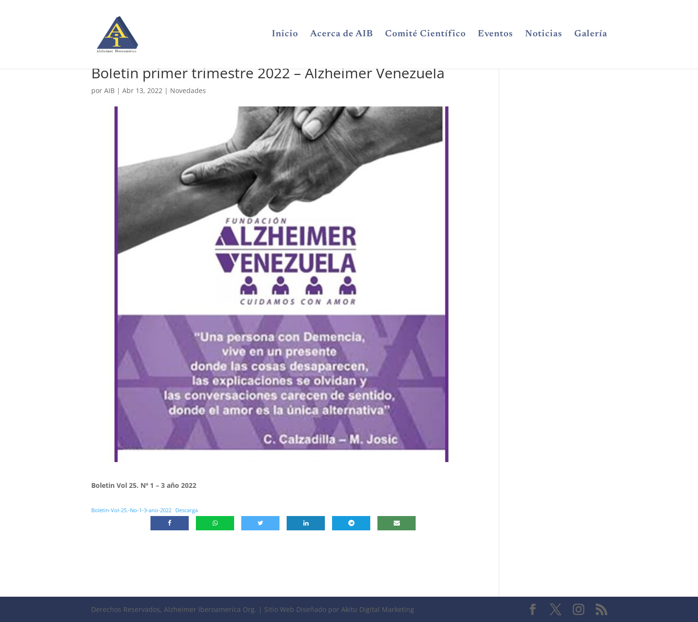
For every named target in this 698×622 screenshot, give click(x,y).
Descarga (186, 510)
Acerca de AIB (341, 35)
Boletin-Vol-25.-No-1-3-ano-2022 (131, 510)
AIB (109, 90)
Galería (590, 35)
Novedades (188, 90)
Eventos (495, 35)
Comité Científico (425, 35)
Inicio (285, 35)
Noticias (543, 35)
